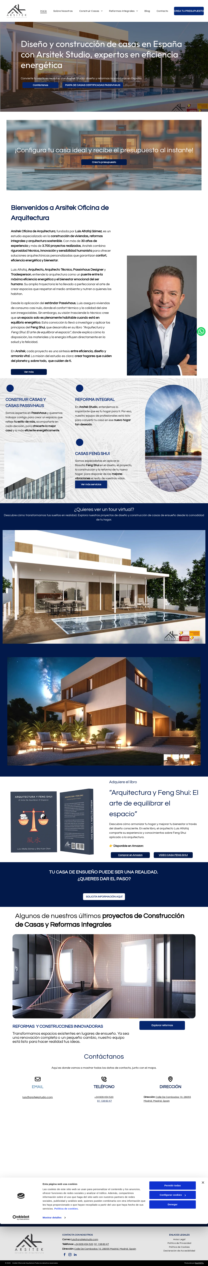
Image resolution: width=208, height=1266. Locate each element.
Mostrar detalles (52, 1259)
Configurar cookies (173, 1237)
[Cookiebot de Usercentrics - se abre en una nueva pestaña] (21, 1259)
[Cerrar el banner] (203, 1224)
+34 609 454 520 (103, 1097)
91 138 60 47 (104, 1101)
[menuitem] (43, 11)
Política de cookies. (66, 1250)
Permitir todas (172, 1227)
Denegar (172, 1246)
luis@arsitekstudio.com (37, 1097)
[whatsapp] (201, 633)
